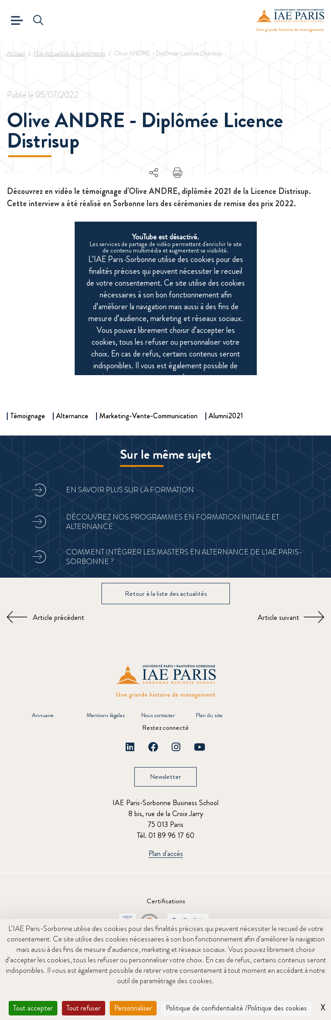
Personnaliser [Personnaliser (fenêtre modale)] (133, 1008)
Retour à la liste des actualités (166, 593)
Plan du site (209, 715)
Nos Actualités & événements (69, 53)
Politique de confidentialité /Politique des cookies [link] (236, 1008)
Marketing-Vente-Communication (148, 416)
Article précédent (58, 617)
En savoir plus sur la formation (130, 490)
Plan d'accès (165, 854)
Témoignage (27, 416)
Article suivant (278, 617)
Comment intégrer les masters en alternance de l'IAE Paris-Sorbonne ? (184, 556)
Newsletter (165, 777)
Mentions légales (106, 715)
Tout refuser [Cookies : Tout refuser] (83, 1008)
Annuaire (43, 715)
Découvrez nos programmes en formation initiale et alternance (172, 521)
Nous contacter (158, 715)
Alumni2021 (226, 416)
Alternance (72, 416)
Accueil (16, 53)
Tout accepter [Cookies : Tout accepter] (33, 1008)
